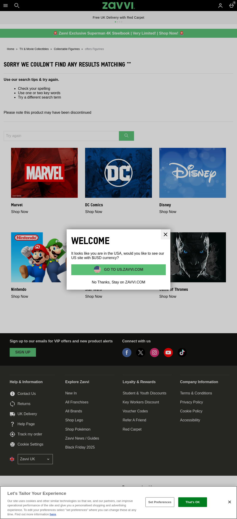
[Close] (230, 502)
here (53, 514)
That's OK (193, 502)
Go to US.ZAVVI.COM (123, 269)
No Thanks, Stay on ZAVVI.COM (118, 282)
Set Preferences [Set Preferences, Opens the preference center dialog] (159, 502)
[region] (118, 502)
